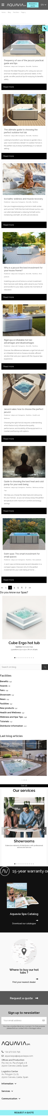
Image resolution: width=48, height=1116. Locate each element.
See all (24, 785)
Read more (8, 87)
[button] (14, 657)
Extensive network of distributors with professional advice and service (24, 846)
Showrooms (24, 841)
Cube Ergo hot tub (24, 643)
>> (30, 587)
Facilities (35, 66)
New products (37, 559)
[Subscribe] (43, 1020)
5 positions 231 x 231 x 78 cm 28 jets (24, 649)
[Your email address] (21, 1020)
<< (2, 587)
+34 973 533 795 (12, 1052)
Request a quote (32, 5)
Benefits (28, 66)
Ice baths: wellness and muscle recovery (23, 199)
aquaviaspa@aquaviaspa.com (19, 1056)
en (44, 5)
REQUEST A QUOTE (24, 1112)
